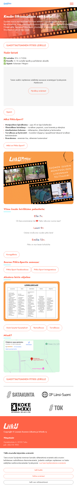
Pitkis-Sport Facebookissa (17, 269)
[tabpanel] (38, 23)
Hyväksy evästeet (38, 91)
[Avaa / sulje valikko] (71, 3)
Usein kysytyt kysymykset (17, 328)
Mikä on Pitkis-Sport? (15, 145)
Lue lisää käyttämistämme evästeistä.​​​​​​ (52, 463)
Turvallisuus (54, 328)
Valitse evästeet (38, 476)
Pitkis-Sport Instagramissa (45, 269)
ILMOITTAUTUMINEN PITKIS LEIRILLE (26, 45)
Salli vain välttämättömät (38, 482)
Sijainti (9, 112)
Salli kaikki (39, 470)
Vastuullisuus (38, 328)
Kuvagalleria (11, 254)
